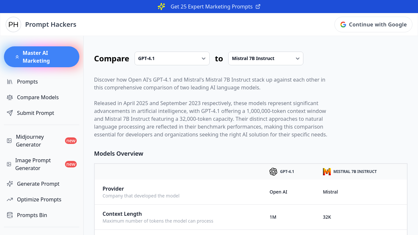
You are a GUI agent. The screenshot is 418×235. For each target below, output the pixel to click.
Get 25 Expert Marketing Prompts (215, 6)
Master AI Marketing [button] (32, 56)
